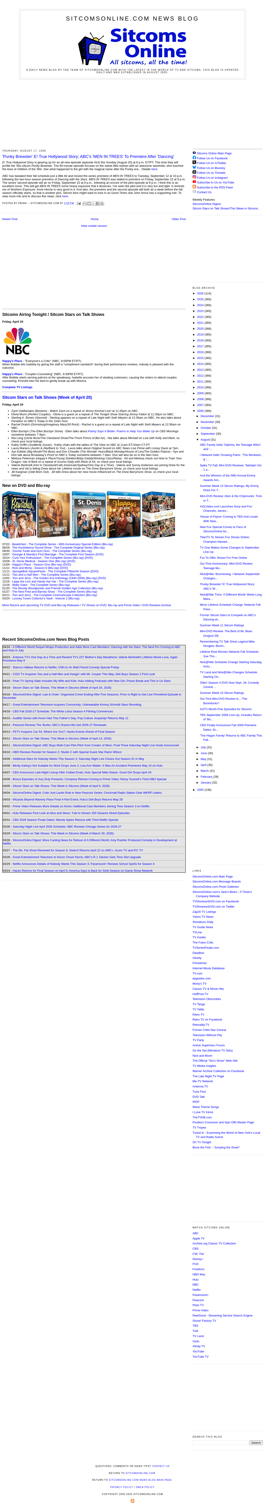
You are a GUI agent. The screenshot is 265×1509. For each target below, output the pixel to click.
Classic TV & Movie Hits (208, 988)
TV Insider (199, 937)
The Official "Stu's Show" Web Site (215, 1060)
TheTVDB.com (202, 1117)
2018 (201, 340)
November (208, 422)
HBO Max (199, 1274)
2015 (201, 358)
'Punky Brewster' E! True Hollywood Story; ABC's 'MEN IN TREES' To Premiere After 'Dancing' (88, 156)
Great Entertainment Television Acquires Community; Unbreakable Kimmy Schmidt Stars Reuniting (77, 704)
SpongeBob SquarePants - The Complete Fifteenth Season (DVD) (55, 571)
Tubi (195, 1331)
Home (95, 219)
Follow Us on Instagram (212, 177)
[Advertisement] (132, 113)
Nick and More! (202, 1055)
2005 (201, 789)
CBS (196, 1248)
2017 (201, 346)
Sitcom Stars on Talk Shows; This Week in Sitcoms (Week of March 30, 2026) (63, 833)
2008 (201, 399)
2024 (201, 305)
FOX (196, 1264)
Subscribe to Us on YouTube (215, 182)
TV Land (198, 1336)
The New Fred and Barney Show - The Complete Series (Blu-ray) (54, 591)
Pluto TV (198, 1305)
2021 (201, 322)
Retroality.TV (201, 1024)
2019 (201, 334)
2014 (201, 364)
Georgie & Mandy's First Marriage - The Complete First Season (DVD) (58, 554)
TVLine (197, 932)
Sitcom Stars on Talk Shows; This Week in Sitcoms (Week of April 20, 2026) (62, 687)
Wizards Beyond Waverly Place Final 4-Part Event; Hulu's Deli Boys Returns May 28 (68, 799)
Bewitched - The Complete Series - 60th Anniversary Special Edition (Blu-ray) (62, 544)
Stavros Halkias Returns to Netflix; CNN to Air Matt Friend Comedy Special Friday (66, 667)
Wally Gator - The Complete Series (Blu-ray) (41, 585)
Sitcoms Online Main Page (212, 153)
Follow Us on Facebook (212, 158)
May (204, 759)
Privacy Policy (121, 1487)
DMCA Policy (145, 1487)
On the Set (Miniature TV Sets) (213, 1050)
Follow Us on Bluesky (211, 168)
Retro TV (198, 1014)
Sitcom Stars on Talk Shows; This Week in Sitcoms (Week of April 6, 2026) (61, 786)
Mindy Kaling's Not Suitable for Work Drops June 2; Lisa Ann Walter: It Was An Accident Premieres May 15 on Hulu (88, 765)
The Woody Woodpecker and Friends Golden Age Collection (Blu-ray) (57, 588)
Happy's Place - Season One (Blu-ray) (37, 564)
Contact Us (202, 192)
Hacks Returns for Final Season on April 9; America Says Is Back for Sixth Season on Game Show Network (83, 870)
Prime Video (201, 1310)
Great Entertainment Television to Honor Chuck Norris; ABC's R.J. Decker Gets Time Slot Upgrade (77, 857)
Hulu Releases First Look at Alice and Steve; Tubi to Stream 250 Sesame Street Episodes (71, 813)
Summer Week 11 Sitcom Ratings (222, 625)
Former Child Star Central (209, 1030)
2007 (201, 405)
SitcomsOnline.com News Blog (132, 18)
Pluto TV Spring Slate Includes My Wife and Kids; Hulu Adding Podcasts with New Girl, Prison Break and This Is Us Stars (92, 681)
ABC (196, 1233)
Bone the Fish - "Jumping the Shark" (216, 1147)
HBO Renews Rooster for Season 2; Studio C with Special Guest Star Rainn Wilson (67, 752)
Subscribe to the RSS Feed (215, 187)
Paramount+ (201, 1295)
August (206, 439)
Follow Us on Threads (211, 172)
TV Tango (199, 1004)
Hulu (196, 1279)
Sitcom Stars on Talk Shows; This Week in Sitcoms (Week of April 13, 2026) (62, 738)
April (204, 765)
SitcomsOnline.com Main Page (213, 876)
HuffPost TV (200, 994)
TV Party (198, 1040)
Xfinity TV (199, 1346)
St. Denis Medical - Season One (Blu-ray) (39, 561)
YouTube (198, 1351)
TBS (195, 1325)
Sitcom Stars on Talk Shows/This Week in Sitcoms (225, 208)
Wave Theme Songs (206, 1107)
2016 (201, 352)
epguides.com (202, 978)
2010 (201, 387)
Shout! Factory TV (204, 1320)
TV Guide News (203, 927)
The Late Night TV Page (208, 1076)
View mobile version (94, 226)
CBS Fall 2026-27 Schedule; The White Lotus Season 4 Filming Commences (63, 711)
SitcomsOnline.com (140, 1473)
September (208, 433)
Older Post (179, 219)
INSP (196, 1101)
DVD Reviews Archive (156, 605)
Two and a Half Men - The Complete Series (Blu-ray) (46, 574)
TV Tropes (199, 1127)
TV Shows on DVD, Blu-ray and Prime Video (111, 605)
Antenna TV (200, 1086)
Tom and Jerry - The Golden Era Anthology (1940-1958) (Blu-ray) (54, 578)
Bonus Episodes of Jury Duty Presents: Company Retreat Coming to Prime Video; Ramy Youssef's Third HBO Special (89, 779)
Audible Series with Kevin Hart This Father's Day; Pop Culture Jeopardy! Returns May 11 (70, 718)
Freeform (199, 1269)
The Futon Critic (203, 942)
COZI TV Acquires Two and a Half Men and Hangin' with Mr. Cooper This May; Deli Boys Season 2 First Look (84, 674)
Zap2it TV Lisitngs (204, 911)
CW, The (198, 1254)
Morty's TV (199, 983)
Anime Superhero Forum (209, 1045)
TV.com (197, 973)
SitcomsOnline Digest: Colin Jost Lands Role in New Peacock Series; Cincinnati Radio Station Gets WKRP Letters (87, 792)
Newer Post (9, 219)
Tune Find (199, 1091)
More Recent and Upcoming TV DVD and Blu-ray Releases (41, 605)
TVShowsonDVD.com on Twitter (213, 906)
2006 (201, 411)
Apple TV (199, 1238)
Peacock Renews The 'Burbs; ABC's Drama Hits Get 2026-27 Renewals (59, 725)
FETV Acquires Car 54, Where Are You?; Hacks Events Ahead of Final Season (64, 731)
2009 (201, 393)
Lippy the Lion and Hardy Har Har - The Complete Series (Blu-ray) (55, 581)
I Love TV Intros (203, 1112)
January (206, 782)
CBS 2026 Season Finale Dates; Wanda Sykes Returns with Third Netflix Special (65, 819)
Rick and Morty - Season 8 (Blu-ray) (35, 568)
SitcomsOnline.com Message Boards (217, 881)
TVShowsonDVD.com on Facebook (216, 901)
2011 (201, 381)
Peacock (198, 1300)
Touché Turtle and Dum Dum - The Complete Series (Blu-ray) (52, 551)
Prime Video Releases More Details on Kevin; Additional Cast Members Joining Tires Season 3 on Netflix (81, 806)
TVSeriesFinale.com (206, 947)
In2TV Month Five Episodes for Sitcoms (225, 709)
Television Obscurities (207, 999)
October (206, 427)
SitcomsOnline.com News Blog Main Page (140, 1480)
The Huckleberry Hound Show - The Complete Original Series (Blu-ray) (58, 547)
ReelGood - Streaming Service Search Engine (223, 1315)
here (154, 169)
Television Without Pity (207, 1035)
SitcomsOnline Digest (207, 204)
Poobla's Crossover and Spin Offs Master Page (223, 1122)
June (204, 753)
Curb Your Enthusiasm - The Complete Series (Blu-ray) (48, 557)
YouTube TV (201, 1356)
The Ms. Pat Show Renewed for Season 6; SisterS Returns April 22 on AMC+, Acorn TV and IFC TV (78, 850)
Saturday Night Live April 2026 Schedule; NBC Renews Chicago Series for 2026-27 (67, 826)
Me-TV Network (203, 1081)
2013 (201, 369)
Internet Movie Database (209, 968)
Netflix (197, 1289)
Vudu (196, 1341)
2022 (201, 317)
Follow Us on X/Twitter (211, 163)
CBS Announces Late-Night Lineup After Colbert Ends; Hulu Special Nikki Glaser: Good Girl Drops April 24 (82, 772)
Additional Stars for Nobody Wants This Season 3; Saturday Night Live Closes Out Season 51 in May (78, 758)
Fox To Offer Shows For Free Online (223, 557)
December (208, 416)
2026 (201, 293)
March (205, 770)
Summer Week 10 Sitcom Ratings (222, 693)
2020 (201, 328)
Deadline (198, 953)
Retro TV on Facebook (207, 1019)
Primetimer (200, 963)
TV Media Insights (204, 1066)
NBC (196, 1284)
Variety (197, 958)
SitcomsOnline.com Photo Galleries (216, 886)
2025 (201, 299)
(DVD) (89, 557)
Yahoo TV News (203, 916)
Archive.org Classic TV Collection (214, 1243)
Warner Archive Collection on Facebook (218, 1071)
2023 (201, 311)
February (207, 776)
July (204, 747)
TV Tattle (198, 1009)
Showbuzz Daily (203, 922)
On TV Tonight (202, 1142)
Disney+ (198, 1259)
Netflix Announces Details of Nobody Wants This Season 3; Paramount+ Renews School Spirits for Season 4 (83, 864)
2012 (201, 375)
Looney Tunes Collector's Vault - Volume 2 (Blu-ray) (46, 598)
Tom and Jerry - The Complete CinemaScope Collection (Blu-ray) (54, 595)
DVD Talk (199, 1096)
